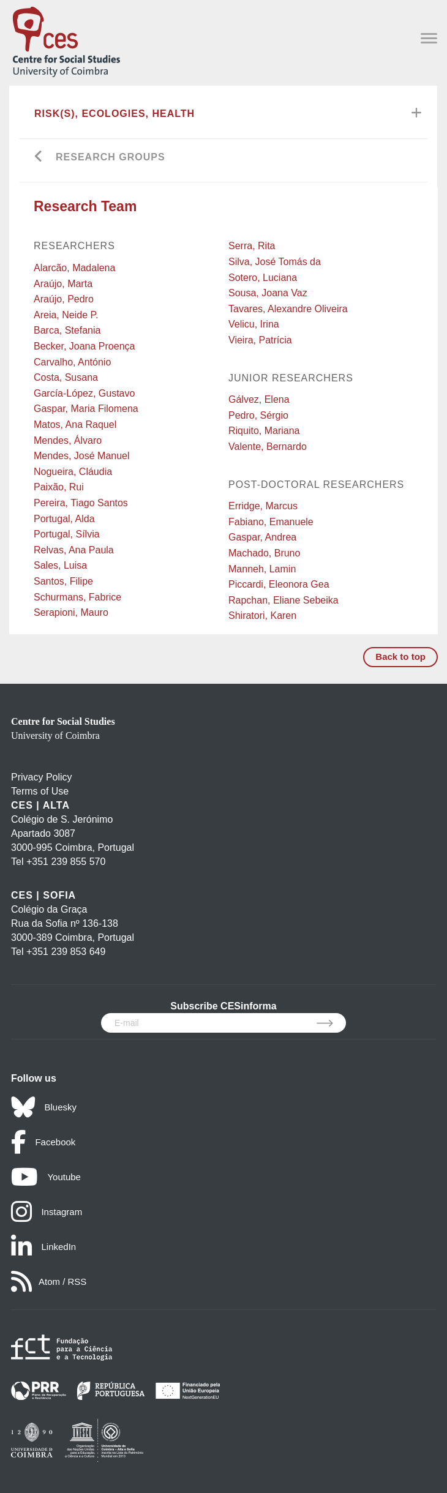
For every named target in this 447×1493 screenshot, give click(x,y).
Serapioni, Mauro (71, 612)
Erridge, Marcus (263, 506)
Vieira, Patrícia (260, 340)
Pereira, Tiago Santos (81, 503)
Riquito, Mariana (264, 430)
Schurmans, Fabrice (77, 597)
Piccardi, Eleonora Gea (278, 584)
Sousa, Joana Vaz (267, 293)
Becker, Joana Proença (84, 346)
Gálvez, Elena (259, 399)
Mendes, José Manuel (82, 456)
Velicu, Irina (253, 324)
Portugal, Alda (64, 519)
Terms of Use (40, 791)
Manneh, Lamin (262, 569)
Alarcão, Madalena (74, 268)
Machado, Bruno (264, 553)
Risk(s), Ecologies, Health (114, 113)
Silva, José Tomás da (274, 261)
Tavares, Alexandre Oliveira (288, 309)
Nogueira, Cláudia (73, 471)
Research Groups (110, 157)
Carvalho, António (72, 362)
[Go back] (38, 157)
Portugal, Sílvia (67, 534)
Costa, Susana (66, 377)
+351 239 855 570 (65, 861)
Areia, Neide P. (66, 315)
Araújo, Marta (63, 284)
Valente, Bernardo (267, 446)
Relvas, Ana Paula (74, 550)
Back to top (400, 656)
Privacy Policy (41, 777)
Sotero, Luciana (262, 277)
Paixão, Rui (59, 487)
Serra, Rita (251, 246)
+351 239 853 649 (65, 951)
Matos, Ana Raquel (75, 424)
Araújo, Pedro (64, 299)
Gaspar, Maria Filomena (86, 408)
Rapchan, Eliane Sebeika (283, 600)
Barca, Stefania (67, 330)
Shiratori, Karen (262, 615)
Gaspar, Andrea (262, 537)
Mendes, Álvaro (68, 440)
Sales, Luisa (60, 565)
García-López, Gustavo (84, 393)
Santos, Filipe (63, 581)
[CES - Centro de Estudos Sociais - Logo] (66, 39)
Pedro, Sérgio (258, 415)
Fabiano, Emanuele (271, 522)
